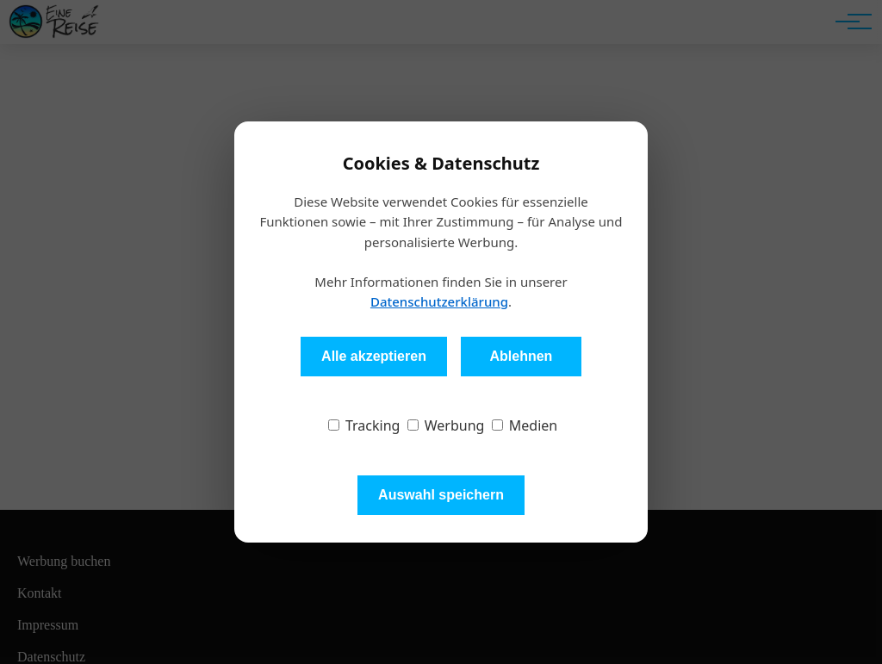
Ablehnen (520, 356)
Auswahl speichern (441, 494)
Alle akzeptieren (373, 356)
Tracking (364, 425)
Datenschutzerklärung (439, 301)
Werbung (446, 425)
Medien (525, 425)
